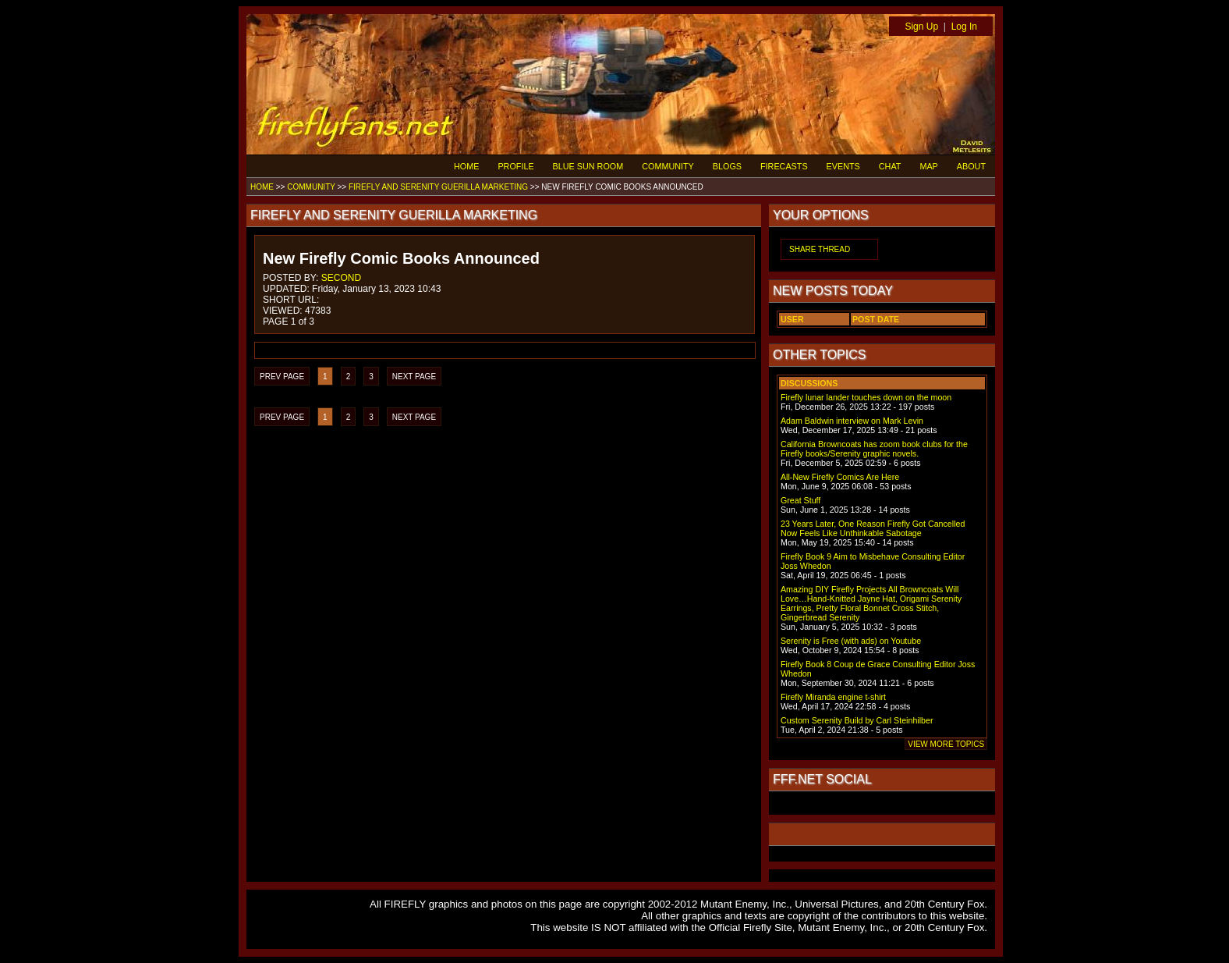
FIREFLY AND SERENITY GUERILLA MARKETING (438, 187)
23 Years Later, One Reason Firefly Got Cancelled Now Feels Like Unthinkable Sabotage (873, 528)
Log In (964, 26)
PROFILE (515, 166)
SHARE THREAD (819, 249)
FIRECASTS (784, 166)
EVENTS (843, 166)
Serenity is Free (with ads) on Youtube (851, 640)
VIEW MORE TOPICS (945, 744)
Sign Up (921, 26)
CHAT (890, 166)
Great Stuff (800, 500)
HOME (466, 166)
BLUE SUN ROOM (588, 166)
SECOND (341, 277)
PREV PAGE (282, 376)
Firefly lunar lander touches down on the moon (866, 397)
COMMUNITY (668, 166)
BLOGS (727, 166)
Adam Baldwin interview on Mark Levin (852, 420)
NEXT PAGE (414, 376)
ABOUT (971, 166)
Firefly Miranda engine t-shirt (833, 697)
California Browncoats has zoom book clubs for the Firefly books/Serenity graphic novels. (874, 448)
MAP (928, 166)
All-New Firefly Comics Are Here (840, 477)
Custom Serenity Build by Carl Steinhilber (857, 720)
